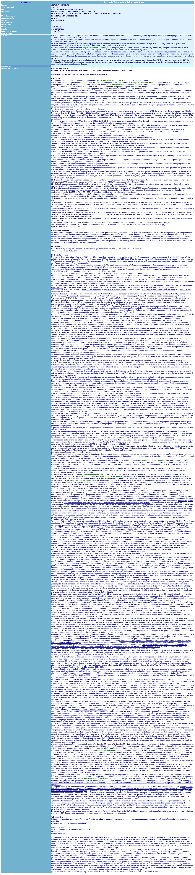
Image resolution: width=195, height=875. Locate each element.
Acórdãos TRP (26, 2)
